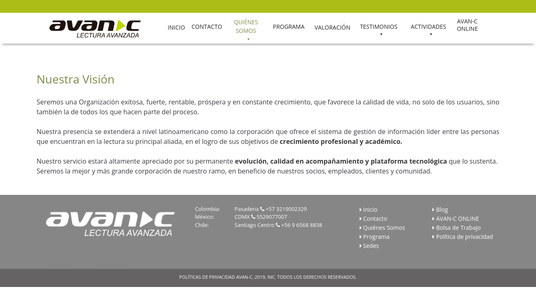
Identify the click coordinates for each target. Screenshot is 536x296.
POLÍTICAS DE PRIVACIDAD (207, 277)
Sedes (371, 246)
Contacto (375, 218)
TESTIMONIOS (378, 26)
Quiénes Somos (384, 227)
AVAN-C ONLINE (467, 25)
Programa (376, 236)
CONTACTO (207, 26)
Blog (442, 209)
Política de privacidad (464, 236)
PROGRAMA (289, 26)
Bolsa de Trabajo (458, 227)
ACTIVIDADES (428, 26)
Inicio (370, 209)
